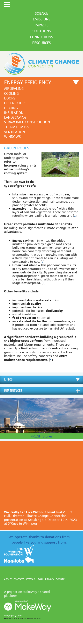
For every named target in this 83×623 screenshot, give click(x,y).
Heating (11, 108)
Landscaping (15, 117)
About (8, 579)
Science (41, 13)
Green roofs (15, 103)
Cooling (11, 93)
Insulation (13, 113)
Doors (9, 98)
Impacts (41, 25)
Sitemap (30, 579)
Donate (60, 579)
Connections (41, 37)
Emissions (41, 19)
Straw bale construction (27, 122)
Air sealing (14, 88)
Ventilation (14, 132)
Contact (19, 579)
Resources (41, 42)
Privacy (49, 579)
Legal (40, 579)
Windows (12, 137)
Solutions (41, 31)
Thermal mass (16, 127)
